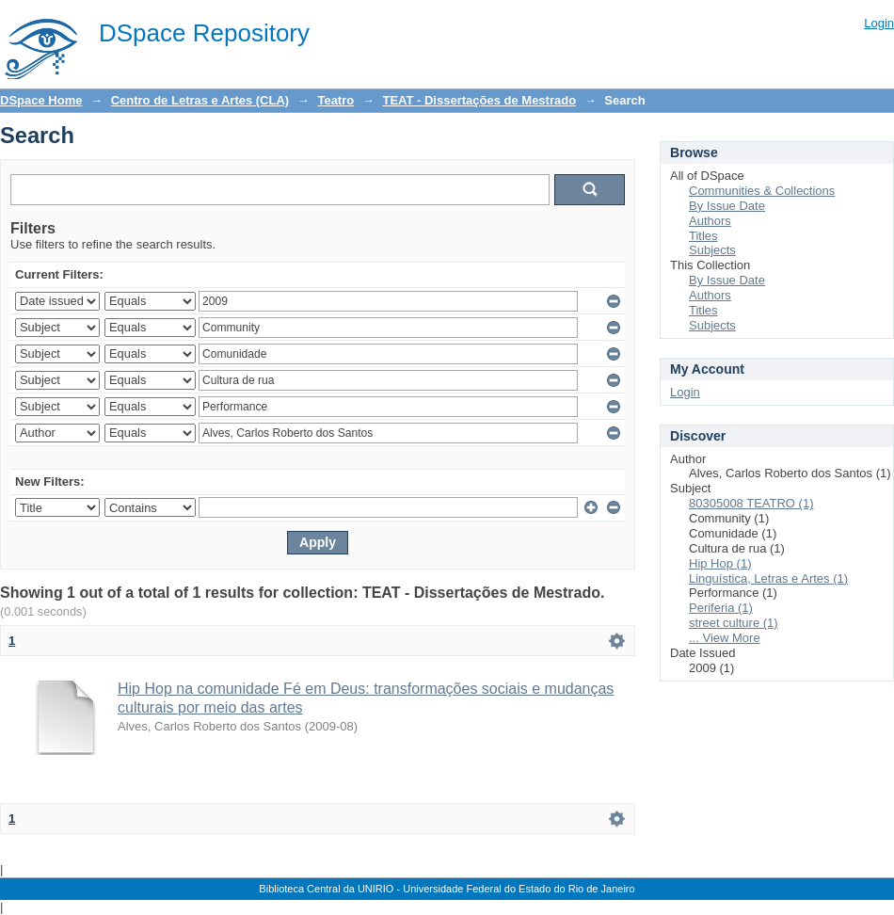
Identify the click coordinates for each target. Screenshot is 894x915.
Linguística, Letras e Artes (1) (768, 578)
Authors (710, 221)
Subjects (712, 250)
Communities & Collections (762, 191)
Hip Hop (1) (720, 563)
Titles (703, 236)
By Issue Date (727, 206)
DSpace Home (41, 100)
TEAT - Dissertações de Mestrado (479, 100)
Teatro (335, 100)
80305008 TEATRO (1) (751, 503)
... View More (724, 638)
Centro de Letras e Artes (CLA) (200, 100)
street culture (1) (733, 623)
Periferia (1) (721, 608)
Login (879, 23)
